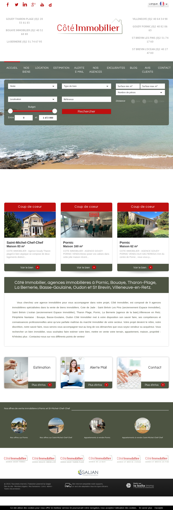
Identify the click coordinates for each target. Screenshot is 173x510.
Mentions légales (20, 486)
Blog (133, 68)
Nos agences (95, 70)
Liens (43, 486)
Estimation (61, 68)
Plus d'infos (42, 385)
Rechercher (86, 111)
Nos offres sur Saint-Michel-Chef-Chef (56, 437)
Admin (49, 486)
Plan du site (8, 486)
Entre (11, 117)
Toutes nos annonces (12, 489)
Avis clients (147, 70)
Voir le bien (30, 267)
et (36, 117)
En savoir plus (145, 507)
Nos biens (26, 70)
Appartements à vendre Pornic (97, 437)
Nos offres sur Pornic (19, 437)
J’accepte (159, 507)
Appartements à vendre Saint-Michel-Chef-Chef (142, 437)
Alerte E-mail (79, 70)
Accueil (12, 68)
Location (41, 68)
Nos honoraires (34, 486)
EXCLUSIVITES (116, 68)
